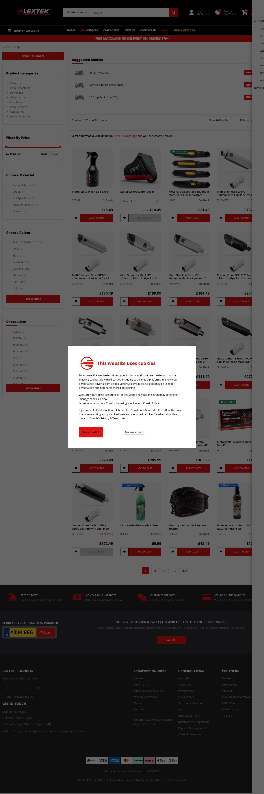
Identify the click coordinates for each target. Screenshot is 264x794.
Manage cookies (123, 431)
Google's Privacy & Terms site (107, 418)
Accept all (91, 431)
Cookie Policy (151, 403)
